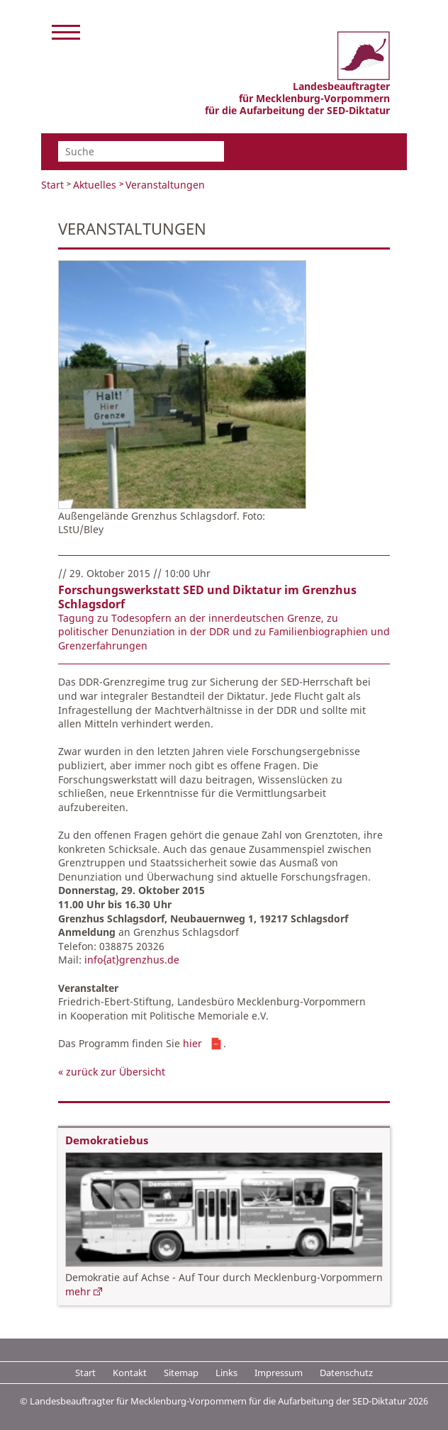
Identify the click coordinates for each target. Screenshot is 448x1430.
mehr (78, 1291)
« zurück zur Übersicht (111, 1071)
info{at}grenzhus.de (131, 959)
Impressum (278, 1372)
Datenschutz (346, 1372)
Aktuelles (94, 184)
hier (192, 1043)
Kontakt (130, 1372)
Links (226, 1372)
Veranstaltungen (165, 184)
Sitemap (181, 1372)
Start (52, 184)
